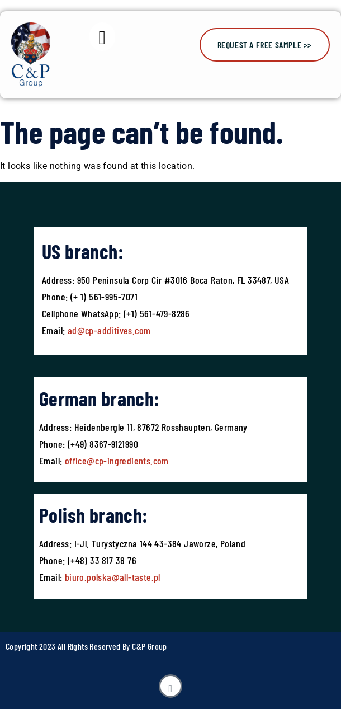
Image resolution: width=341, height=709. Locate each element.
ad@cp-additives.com (109, 330)
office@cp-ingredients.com (115, 460)
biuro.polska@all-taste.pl (112, 577)
